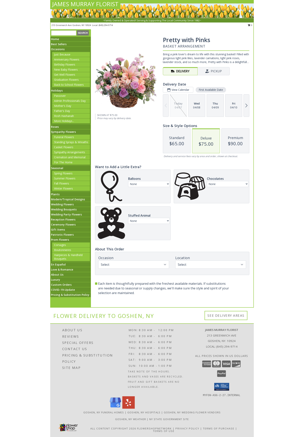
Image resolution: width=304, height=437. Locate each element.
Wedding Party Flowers (66, 214)
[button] (221, 387)
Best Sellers (58, 44)
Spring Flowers (63, 173)
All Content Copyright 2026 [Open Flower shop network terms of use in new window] (113, 428)
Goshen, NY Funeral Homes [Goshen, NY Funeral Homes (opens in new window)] (103, 412)
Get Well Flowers (64, 74)
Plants (55, 194)
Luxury (55, 279)
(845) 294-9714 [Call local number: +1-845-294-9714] (106, 25)
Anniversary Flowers (66, 59)
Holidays (57, 90)
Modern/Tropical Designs (68, 199)
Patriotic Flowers (62, 234)
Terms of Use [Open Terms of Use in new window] (163, 431)
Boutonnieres (62, 250)
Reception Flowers (63, 219)
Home (55, 39)
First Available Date (211, 90)
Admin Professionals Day (70, 101)
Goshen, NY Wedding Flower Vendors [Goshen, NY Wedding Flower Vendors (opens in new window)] (192, 412)
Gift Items (58, 229)
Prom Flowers (60, 239)
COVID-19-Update (63, 290)
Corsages (60, 245)
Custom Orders (61, 284)
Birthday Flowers (64, 64)
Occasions (58, 49)
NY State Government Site (169, 419)
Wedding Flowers (62, 204)
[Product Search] (63, 32)
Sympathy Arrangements (69, 152)
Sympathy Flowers (63, 132)
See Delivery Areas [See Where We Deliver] (225, 315)
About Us (57, 274)
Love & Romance (62, 269)
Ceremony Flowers (63, 224)
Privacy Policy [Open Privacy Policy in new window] (187, 428)
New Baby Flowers (66, 69)
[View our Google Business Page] (115, 407)
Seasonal (57, 168)
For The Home (63, 162)
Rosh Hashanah (64, 116)
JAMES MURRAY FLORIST (85, 4)
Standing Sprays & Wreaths (71, 142)
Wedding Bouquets (64, 209)
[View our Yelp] (128, 407)
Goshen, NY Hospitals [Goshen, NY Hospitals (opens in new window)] (144, 412)
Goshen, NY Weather (130, 419)
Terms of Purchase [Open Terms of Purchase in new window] (218, 428)
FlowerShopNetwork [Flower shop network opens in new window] (154, 428)
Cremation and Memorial (70, 157)
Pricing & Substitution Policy (70, 295)
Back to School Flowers (69, 85)
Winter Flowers (63, 188)
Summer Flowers (64, 178)
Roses (55, 127)
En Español (58, 264)
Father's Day (62, 111)
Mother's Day (62, 106)
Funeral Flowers (64, 137)
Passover (60, 96)
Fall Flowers (61, 183)
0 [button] (250, 25)
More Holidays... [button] (64, 121)
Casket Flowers (63, 147)
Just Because (62, 54)
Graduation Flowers (66, 79)
